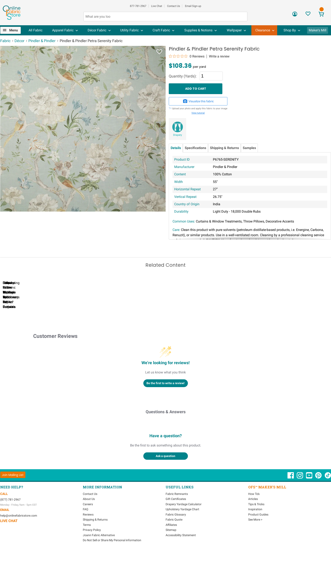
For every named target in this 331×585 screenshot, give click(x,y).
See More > (255, 552)
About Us (89, 532)
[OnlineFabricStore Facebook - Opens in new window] (290, 510)
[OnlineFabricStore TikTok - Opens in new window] (328, 510)
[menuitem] (12, 30)
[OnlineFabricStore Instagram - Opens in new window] (300, 510)
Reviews (88, 547)
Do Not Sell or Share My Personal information (112, 573)
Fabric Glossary (176, 547)
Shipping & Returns (224, 148)
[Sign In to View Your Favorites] (308, 14)
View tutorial (198, 113)
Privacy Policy (92, 563)
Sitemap (171, 563)
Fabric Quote (174, 552)
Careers (88, 537)
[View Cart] (321, 14)
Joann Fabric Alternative (99, 568)
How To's (254, 526)
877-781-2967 (138, 6)
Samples (249, 148)
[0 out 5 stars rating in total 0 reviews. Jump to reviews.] (186, 56)
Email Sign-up (193, 6)
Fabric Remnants (177, 526)
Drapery (177, 134)
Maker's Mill (317, 30)
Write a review (219, 56)
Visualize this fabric (198, 101)
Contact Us (173, 6)
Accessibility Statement (181, 568)
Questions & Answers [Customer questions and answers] (166, 444)
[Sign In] (294, 15)
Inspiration (255, 542)
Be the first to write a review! (165, 416)
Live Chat (156, 6)
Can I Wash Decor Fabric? (73, 335)
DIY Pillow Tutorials (169, 335)
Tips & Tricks (256, 537)
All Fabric (35, 30)
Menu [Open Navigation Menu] (13, 30)
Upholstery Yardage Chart (182, 542)
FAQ (85, 542)
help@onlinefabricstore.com (18, 548)
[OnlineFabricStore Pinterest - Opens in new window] (318, 510)
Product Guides (258, 547)
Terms (87, 557)
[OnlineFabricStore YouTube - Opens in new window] (309, 510)
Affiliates (171, 557)
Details (176, 148)
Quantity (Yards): (182, 76)
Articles (253, 532)
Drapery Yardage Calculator (184, 537)
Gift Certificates (176, 532)
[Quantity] (211, 76)
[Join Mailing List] (13, 508)
